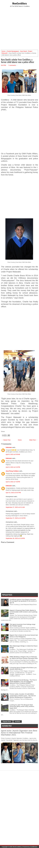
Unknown (9, 447)
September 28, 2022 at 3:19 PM (15, 538)
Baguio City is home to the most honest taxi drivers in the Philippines (24, 635)
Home (3, 51)
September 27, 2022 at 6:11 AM (15, 507)
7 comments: (12, 65)
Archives (17, 721)
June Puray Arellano (12, 471)
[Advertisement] (19, 28)
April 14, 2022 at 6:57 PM (13, 492)
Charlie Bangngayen (13, 51)
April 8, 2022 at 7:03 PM (13, 482)
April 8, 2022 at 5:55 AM (13, 454)
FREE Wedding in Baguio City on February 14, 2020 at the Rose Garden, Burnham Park (24, 657)
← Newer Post (6, 440)
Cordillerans (33, 846)
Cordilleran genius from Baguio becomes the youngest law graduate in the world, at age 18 (23, 601)
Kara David (23, 51)
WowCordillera (19, 3)
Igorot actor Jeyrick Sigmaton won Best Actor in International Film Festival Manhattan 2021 (19, 732)
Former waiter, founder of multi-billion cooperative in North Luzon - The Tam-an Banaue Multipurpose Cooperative (23, 695)
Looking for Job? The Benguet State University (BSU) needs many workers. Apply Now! (22, 706)
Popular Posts (7, 721)
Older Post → (33, 440)
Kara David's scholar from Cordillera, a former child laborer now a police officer (17, 60)
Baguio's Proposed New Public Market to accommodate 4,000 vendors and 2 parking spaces (23, 612)
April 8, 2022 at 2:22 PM (13, 467)
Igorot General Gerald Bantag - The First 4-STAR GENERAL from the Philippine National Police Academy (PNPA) (23, 681)
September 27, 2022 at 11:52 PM (15, 518)
